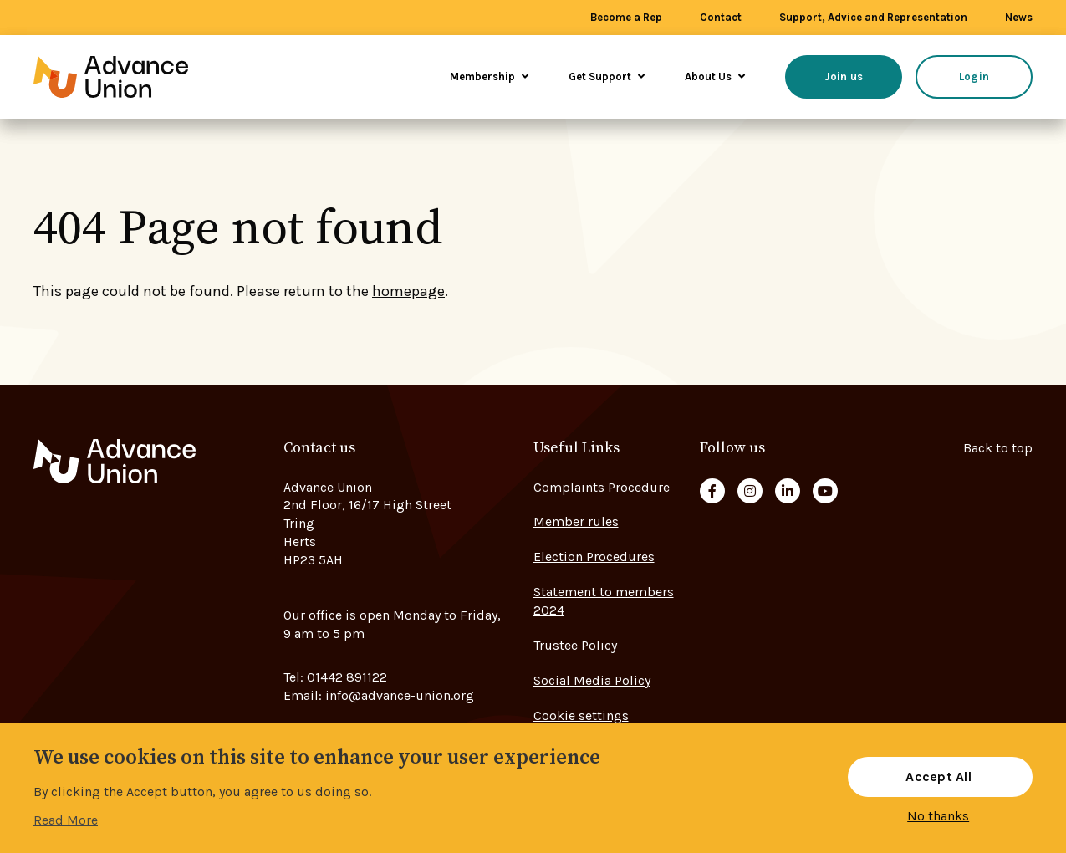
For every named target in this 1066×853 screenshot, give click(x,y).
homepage (408, 291)
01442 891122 (347, 677)
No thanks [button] (938, 816)
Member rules (576, 521)
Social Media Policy (591, 680)
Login (974, 76)
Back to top (998, 448)
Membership (489, 76)
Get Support (607, 76)
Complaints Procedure (601, 487)
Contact (721, 17)
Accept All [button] (938, 776)
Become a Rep (626, 17)
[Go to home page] (133, 77)
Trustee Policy (575, 645)
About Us (715, 76)
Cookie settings (581, 715)
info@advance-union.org (399, 695)
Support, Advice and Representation (873, 17)
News (1019, 17)
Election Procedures (594, 556)
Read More (65, 820)
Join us (844, 76)
